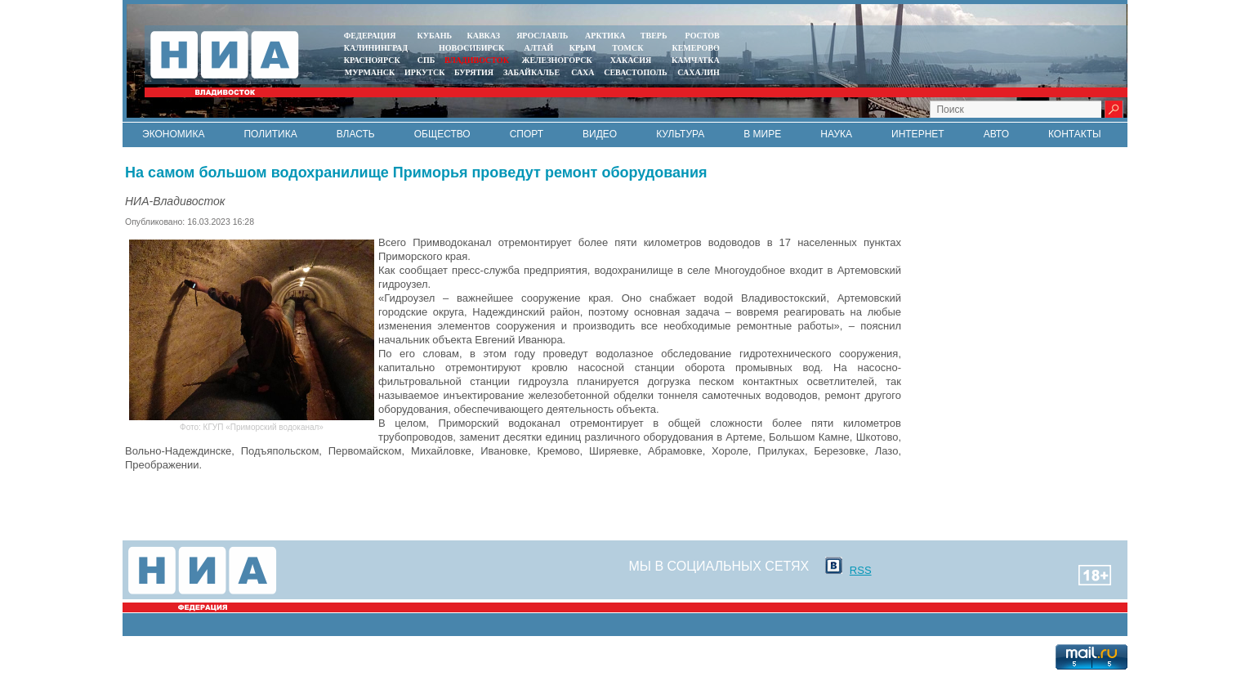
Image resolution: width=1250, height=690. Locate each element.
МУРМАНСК (370, 72)
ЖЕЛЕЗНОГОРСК (557, 60)
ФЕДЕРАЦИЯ (370, 35)
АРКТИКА (605, 35)
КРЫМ (582, 47)
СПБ (426, 60)
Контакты (1074, 134)
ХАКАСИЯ (629, 60)
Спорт (526, 134)
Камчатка (695, 60)
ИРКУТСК (424, 72)
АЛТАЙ (539, 47)
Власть (356, 134)
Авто (996, 134)
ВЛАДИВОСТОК (476, 60)
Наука (836, 134)
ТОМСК (629, 47)
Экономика (173, 134)
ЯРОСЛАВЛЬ (542, 35)
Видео (600, 134)
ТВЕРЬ (654, 35)
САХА (582, 72)
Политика (270, 134)
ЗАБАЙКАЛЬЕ (532, 72)
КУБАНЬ (434, 35)
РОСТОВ (702, 35)
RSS (861, 570)
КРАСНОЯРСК (372, 60)
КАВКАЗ (483, 35)
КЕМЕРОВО (695, 47)
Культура (680, 134)
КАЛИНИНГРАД (376, 47)
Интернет (917, 134)
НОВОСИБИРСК (471, 47)
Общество (442, 134)
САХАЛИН (698, 72)
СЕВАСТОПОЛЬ (635, 72)
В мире (762, 134)
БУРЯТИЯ (473, 72)
